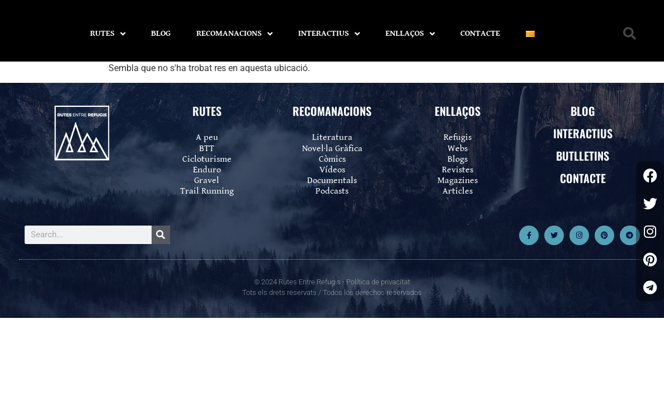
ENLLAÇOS (410, 34)
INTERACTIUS (329, 34)
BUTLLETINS (582, 155)
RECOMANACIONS (234, 34)
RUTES (107, 34)
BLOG (161, 33)
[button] (629, 33)
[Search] (161, 235)
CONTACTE (480, 33)
